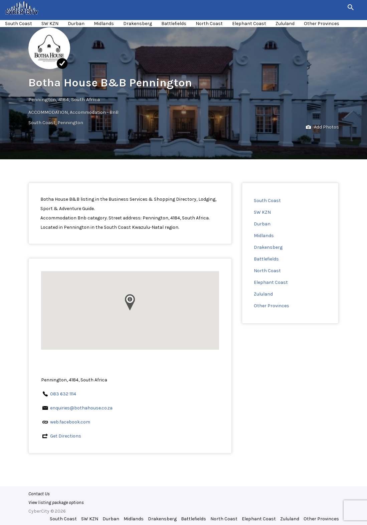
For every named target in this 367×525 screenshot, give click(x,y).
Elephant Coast (249, 23)
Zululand (285, 23)
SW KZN (49, 23)
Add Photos (322, 127)
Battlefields (173, 23)
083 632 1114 (63, 394)
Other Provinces (321, 23)
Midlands (104, 23)
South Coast (18, 23)
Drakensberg (137, 23)
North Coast (209, 23)
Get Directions (65, 436)
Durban (76, 23)
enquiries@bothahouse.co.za (81, 408)
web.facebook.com (70, 422)
